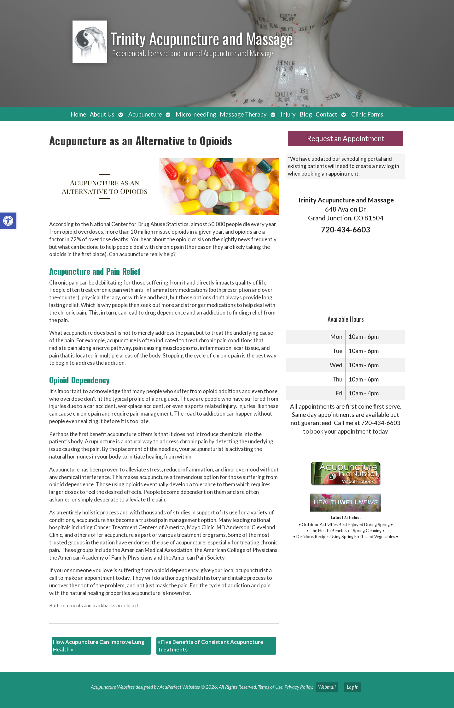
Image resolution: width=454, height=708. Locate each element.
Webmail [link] (327, 687)
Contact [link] (326, 114)
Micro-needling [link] (196, 114)
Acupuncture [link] (145, 114)
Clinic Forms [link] (367, 114)
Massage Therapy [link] (243, 114)
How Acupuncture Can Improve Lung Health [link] (98, 646)
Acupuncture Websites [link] (113, 687)
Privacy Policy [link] (298, 687)
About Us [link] (102, 114)
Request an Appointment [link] (345, 138)
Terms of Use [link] (270, 687)
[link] (8, 221)
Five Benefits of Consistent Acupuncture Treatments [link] (210, 646)
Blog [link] (306, 114)
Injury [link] (288, 114)
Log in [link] (352, 687)
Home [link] (78, 114)
